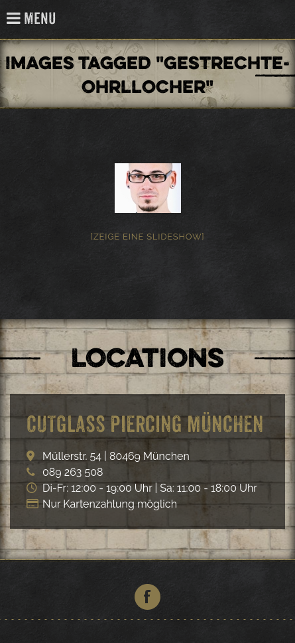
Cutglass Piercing (277, 20)
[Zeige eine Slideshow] (148, 237)
